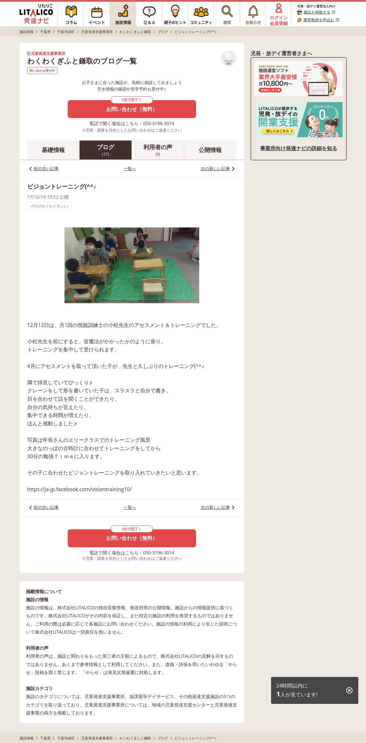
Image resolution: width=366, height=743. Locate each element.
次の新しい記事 (215, 168)
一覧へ (129, 168)
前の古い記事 (46, 168)
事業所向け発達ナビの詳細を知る (298, 148)
